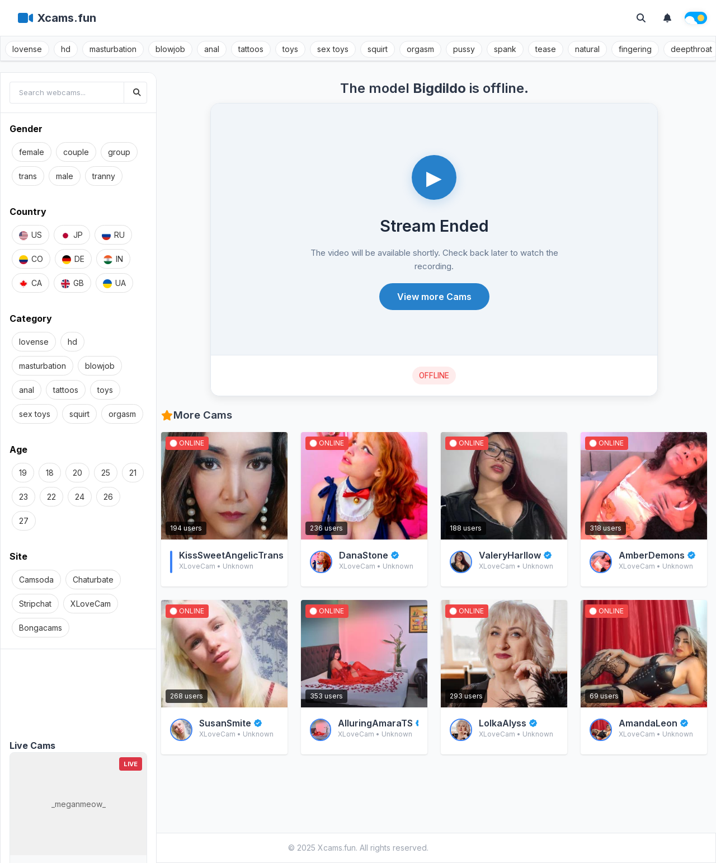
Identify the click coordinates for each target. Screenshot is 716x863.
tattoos (250, 49)
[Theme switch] (696, 18)
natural (587, 49)
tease (545, 49)
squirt (378, 49)
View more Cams (434, 296)
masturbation (113, 49)
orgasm (420, 49)
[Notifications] (667, 18)
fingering (635, 49)
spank (505, 49)
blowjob (170, 49)
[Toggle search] (641, 18)
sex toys (332, 49)
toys (290, 49)
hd (65, 49)
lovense (27, 49)
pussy (464, 49)
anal (211, 49)
